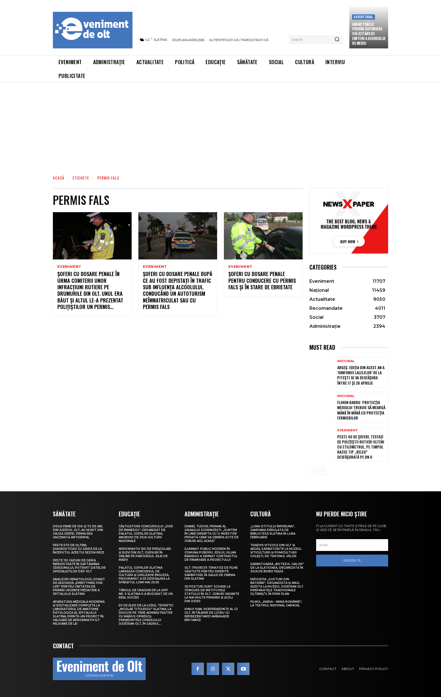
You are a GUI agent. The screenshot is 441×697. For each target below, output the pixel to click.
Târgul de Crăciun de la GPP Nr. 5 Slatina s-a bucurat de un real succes (146, 593)
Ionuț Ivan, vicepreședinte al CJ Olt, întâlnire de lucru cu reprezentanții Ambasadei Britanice (211, 614)
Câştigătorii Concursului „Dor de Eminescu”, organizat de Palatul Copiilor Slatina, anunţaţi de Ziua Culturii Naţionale (146, 534)
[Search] (337, 39)
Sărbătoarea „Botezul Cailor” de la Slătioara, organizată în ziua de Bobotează (277, 567)
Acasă (58, 178)
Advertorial (363, 16)
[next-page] (321, 470)
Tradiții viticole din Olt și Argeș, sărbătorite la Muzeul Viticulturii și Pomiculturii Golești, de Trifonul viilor (276, 550)
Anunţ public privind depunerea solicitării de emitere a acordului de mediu (368, 33)
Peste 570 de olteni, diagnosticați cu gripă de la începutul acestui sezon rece (78, 548)
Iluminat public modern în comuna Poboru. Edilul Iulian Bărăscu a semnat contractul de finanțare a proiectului (211, 554)
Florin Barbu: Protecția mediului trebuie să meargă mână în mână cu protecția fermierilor (361, 410)
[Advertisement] (220, 125)
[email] (352, 545)
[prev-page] (312, 470)
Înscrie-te (352, 560)
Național (346, 361)
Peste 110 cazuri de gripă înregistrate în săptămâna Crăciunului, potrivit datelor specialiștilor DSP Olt (79, 566)
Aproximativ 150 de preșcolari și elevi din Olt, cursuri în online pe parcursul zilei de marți (145, 554)
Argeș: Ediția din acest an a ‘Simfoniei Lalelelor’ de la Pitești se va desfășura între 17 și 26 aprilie (360, 375)
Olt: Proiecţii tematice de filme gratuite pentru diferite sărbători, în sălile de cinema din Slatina (211, 573)
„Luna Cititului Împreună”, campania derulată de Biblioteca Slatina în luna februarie (272, 532)
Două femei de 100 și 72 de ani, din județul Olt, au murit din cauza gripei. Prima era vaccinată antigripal (78, 532)
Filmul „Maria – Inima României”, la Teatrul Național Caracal (276, 603)
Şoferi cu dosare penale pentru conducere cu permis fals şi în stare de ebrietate (262, 281)
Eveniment (69, 266)
